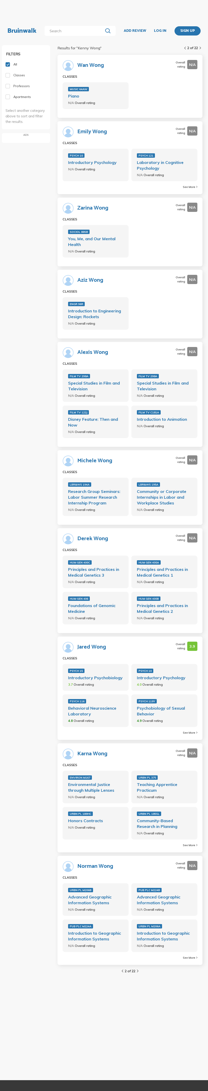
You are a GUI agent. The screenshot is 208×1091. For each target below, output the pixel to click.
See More (190, 187)
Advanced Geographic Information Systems (90, 899)
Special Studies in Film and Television (94, 385)
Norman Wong (95, 866)
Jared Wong (91, 647)
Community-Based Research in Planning (157, 823)
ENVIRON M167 (80, 777)
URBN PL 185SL (149, 813)
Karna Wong (92, 754)
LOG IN (160, 31)
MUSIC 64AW (78, 89)
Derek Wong (92, 539)
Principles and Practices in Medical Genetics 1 (162, 572)
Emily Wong (92, 132)
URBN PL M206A (149, 926)
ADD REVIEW (135, 31)
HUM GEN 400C (80, 562)
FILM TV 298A (79, 376)
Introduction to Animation (162, 419)
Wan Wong (90, 65)
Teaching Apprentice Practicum (157, 787)
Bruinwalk (21, 31)
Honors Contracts (85, 820)
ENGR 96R (76, 304)
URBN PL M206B (80, 890)
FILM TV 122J (78, 412)
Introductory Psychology (92, 162)
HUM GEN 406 (79, 598)
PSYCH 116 (77, 701)
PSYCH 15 (76, 671)
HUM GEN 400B (149, 598)
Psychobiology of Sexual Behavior (161, 711)
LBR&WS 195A (148, 484)
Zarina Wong (92, 208)
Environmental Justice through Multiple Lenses (91, 787)
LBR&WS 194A (80, 484)
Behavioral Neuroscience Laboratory (92, 711)
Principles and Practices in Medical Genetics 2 (162, 608)
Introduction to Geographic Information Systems (94, 936)
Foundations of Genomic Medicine (91, 608)
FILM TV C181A (149, 412)
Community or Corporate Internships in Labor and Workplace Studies (161, 497)
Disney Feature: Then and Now (93, 422)
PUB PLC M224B (149, 890)
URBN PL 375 (147, 777)
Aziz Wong (90, 280)
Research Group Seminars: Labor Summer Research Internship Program (94, 497)
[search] (75, 31)
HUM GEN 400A (149, 562)
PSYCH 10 (76, 155)
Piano (73, 96)
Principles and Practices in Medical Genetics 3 (93, 572)
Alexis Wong (92, 352)
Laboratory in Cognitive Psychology (160, 165)
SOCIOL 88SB (79, 232)
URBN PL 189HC (80, 813)
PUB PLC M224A (80, 926)
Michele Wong (94, 461)
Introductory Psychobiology (95, 677)
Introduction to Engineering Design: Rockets (94, 313)
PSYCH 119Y (147, 701)
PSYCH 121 (146, 155)
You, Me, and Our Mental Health (91, 241)
